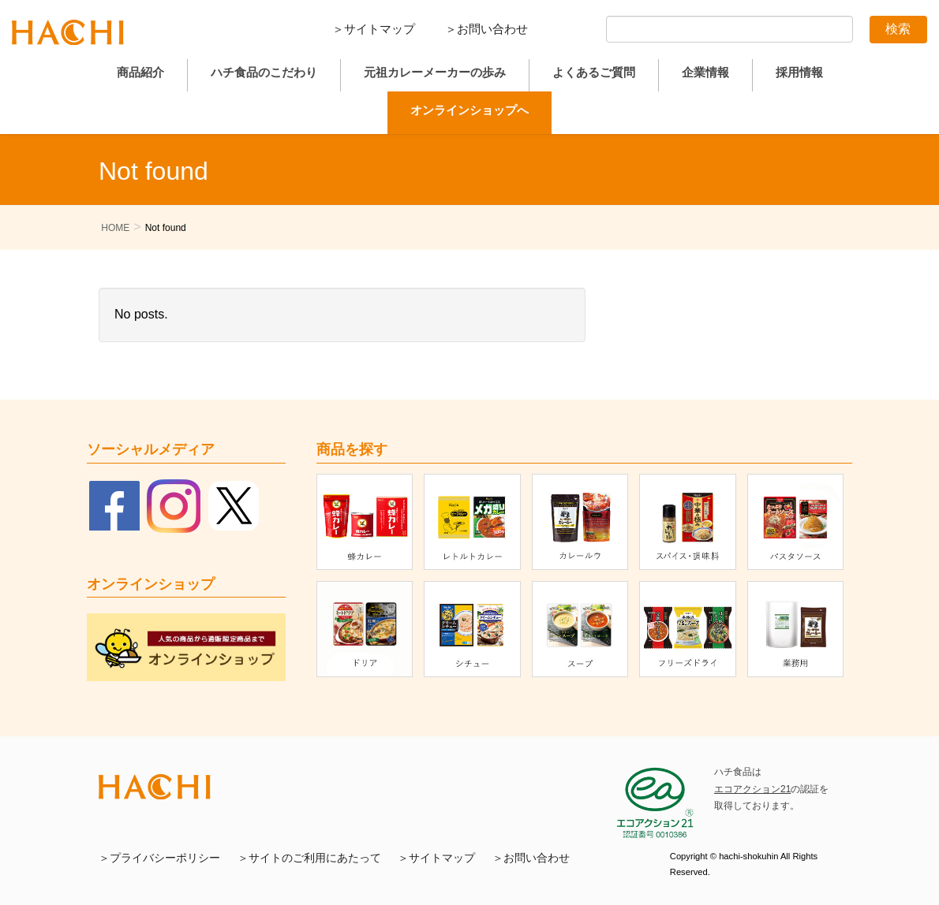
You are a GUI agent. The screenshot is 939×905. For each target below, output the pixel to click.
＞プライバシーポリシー (159, 858)
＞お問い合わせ (486, 28)
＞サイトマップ (373, 28)
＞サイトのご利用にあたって (309, 858)
